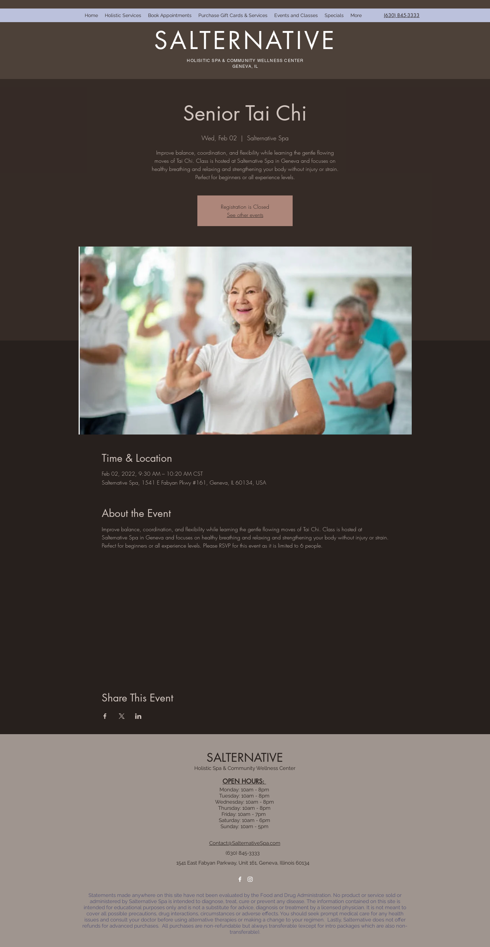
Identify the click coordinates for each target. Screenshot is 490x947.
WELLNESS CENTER (280, 60)
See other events (245, 215)
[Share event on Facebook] (105, 716)
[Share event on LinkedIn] (138, 716)
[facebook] (239, 879)
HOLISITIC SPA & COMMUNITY (222, 60)
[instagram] (250, 879)
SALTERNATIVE (245, 40)
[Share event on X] (121, 716)
